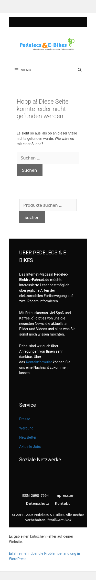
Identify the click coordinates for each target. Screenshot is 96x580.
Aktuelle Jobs (30, 447)
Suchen (32, 217)
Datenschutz (37, 503)
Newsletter (27, 437)
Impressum (64, 495)
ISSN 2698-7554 (35, 495)
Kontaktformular (39, 362)
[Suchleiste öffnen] (79, 70)
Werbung (26, 428)
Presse (24, 419)
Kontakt (62, 503)
